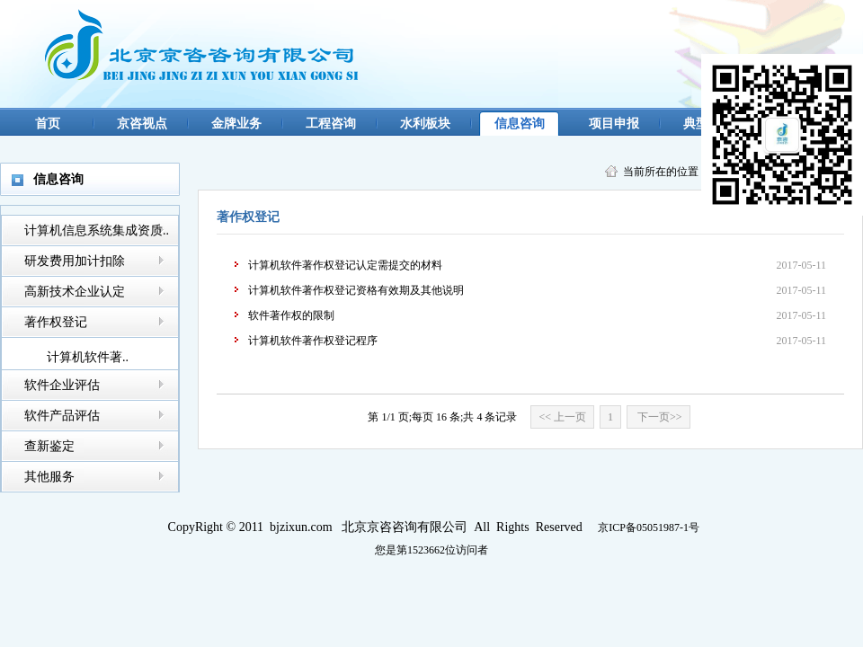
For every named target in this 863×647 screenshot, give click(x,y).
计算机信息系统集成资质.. (96, 230)
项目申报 (614, 123)
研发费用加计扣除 (74, 261)
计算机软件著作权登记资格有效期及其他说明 (356, 290)
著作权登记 (55, 322)
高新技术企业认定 (74, 291)
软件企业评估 (62, 385)
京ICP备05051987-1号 (648, 527)
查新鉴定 (49, 446)
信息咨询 (519, 123)
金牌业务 (236, 123)
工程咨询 (331, 123)
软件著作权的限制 (291, 315)
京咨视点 (142, 123)
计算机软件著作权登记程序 (313, 340)
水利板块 (425, 123)
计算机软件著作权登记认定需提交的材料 (345, 265)
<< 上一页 (562, 417)
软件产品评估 (62, 415)
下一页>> (658, 417)
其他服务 (49, 476)
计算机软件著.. (88, 357)
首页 (47, 123)
